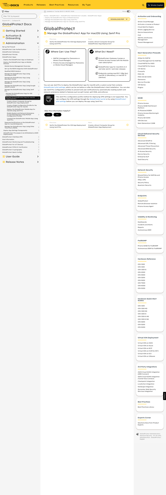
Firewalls (141, 72)
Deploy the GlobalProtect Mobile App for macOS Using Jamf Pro (21, 109)
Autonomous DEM (144, 231)
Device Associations (145, 33)
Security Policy (143, 183)
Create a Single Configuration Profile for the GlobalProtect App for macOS (22, 106)
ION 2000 (141, 273)
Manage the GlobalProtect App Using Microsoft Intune (17, 78)
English (142, 440)
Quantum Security (144, 186)
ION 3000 (141, 276)
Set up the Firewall (8, 47)
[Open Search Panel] (144, 5)
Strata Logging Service (146, 31)
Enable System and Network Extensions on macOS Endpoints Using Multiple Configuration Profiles (20, 115)
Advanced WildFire (145, 142)
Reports (141, 228)
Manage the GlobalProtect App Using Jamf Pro (19, 90)
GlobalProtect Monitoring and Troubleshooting (18, 142)
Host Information (8, 139)
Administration (15, 43)
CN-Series (141, 70)
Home (46, 15)
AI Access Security (145, 152)
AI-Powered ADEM (145, 111)
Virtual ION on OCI (145, 354)
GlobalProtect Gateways (10, 52)
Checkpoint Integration (146, 382)
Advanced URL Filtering (146, 144)
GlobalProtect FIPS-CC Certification (14, 147)
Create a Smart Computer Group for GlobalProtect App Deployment (19, 102)
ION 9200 (141, 289)
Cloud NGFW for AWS (146, 64)
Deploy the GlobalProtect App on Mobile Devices (17, 63)
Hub (139, 36)
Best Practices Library (146, 408)
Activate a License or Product (148, 25)
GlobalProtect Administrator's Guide (73, 15)
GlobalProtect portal (98, 99)
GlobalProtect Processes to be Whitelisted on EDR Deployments (20, 133)
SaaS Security (143, 160)
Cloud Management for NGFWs (149, 62)
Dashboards (142, 223)
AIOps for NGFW (144, 59)
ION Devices (142, 121)
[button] (164, 396)
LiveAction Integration (146, 385)
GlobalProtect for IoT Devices (12, 144)
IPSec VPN (142, 181)
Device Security (144, 155)
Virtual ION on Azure (145, 346)
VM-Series (142, 86)
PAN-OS (141, 75)
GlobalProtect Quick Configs (12, 152)
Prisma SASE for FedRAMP (148, 247)
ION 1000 (141, 265)
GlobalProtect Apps (9, 57)
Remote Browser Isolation (147, 204)
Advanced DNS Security (147, 150)
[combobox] (19, 16)
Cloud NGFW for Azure (146, 67)
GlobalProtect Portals (9, 54)
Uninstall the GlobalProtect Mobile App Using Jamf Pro (22, 119)
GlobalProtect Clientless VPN (12, 137)
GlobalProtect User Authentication (14, 49)
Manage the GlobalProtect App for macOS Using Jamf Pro (20, 98)
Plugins (140, 88)
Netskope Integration (145, 387)
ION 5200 (141, 281)
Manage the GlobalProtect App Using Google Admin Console (20, 86)
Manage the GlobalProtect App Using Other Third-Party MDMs (19, 127)
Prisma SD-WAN (144, 119)
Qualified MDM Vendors (13, 71)
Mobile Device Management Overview (17, 66)
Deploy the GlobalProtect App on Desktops (18, 59)
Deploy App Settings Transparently (15, 130)
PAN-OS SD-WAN (144, 78)
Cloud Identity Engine (146, 28)
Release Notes (15, 162)
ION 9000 (141, 286)
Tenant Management (145, 43)
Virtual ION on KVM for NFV (148, 352)
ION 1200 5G (142, 312)
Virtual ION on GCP (145, 349)
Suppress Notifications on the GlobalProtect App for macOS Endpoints (20, 123)
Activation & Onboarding (13, 36)
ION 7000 (141, 284)
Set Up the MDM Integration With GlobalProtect (21, 68)
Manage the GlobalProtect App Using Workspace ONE (17, 74)
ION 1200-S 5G (143, 320)
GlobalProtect (54, 15)
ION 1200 (141, 268)
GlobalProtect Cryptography (12, 149)
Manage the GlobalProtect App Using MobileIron (17, 82)
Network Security (146, 436)
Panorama (141, 80)
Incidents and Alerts (145, 226)
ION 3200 (141, 278)
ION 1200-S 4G (143, 317)
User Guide (13, 156)
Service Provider (144, 83)
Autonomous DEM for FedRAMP (150, 249)
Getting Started (15, 30)
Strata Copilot (155, 5)
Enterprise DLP (143, 158)
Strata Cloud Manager (146, 22)
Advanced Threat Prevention (148, 147)
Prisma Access (143, 104)
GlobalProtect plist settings (54, 87)
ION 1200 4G (142, 309)
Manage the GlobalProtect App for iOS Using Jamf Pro (19, 94)
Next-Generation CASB (146, 124)
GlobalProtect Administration (150, 435)
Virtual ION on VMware (146, 357)
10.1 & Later (157, 436)
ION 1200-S (142, 270)
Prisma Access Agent (145, 207)
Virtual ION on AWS (145, 344)
